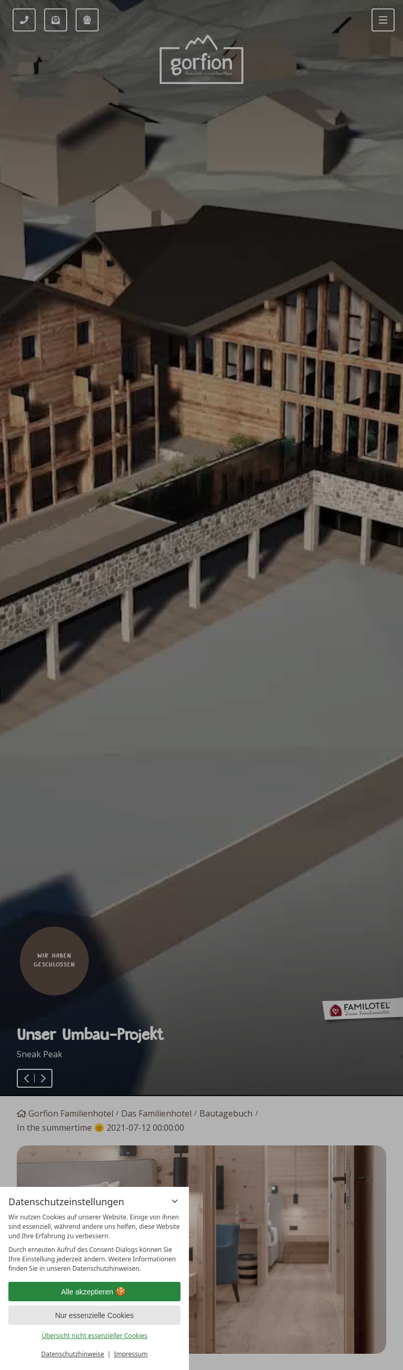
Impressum (130, 1354)
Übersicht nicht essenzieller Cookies (94, 1335)
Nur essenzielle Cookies (94, 1315)
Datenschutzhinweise (72, 1354)
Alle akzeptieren (94, 1292)
